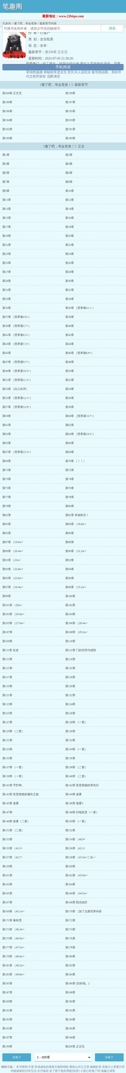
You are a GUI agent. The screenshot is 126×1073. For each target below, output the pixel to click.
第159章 (7, 866)
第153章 (7, 839)
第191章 (70, 129)
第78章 (69, 497)
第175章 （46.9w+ (13, 938)
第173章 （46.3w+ (13, 929)
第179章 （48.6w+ (13, 956)
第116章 (70, 668)
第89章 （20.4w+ (12, 551)
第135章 (7, 758)
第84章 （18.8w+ (75, 524)
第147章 (7, 812)
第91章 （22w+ (11, 560)
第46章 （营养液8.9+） (79, 353)
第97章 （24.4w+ (12, 587)
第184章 (70, 974)
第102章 (70, 605)
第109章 (7, 641)
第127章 (7, 722)
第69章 (6, 461)
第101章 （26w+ (12, 605)
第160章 (70, 866)
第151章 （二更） (13, 830)
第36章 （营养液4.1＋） (80, 308)
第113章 (7, 659)
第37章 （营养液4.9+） (16, 317)
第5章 (5, 172)
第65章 (6, 443)
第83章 (6, 524)
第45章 (6, 353)
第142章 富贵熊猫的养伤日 (82, 785)
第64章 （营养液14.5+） (80, 434)
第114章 (70, 659)
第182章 (70, 965)
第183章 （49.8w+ (13, 974)
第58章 (69, 407)
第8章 (68, 181)
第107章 (7, 632)
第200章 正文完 (56, 52)
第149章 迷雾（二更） (16, 821)
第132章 (70, 740)
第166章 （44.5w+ (76, 893)
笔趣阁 (12, 6)
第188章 (70, 992)
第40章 (69, 326)
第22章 (69, 245)
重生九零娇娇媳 (91, 63)
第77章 (6, 497)
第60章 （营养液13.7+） (80, 416)
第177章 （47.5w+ (13, 947)
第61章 (6, 425)
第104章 (70, 614)
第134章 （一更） (76, 749)
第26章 (69, 263)
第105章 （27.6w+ (13, 623)
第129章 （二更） (13, 731)
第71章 (6, 470)
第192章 (7, 129)
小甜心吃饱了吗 (90, 1071)
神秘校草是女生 (55, 72)
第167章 (7, 902)
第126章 (70, 713)
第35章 (6, 308)
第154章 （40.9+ (75, 839)
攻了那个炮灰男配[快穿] (64, 1071)
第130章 (70, 731)
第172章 (70, 920)
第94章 (69, 569)
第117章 (7, 677)
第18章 (69, 226)
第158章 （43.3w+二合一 (80, 857)
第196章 (7, 111)
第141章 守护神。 (13, 785)
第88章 (69, 542)
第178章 (70, 947)
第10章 (69, 190)
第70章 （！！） (75, 461)
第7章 (5, 181)
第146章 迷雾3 (74, 803)
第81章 (6, 515)
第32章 (69, 290)
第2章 (68, 154)
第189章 (70, 138)
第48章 (69, 362)
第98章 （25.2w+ (75, 587)
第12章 (69, 199)
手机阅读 (63, 67)
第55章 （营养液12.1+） (17, 398)
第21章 (6, 245)
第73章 (6, 479)
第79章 (6, 506)
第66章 (69, 443)
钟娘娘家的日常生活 (23, 1071)
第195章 (70, 111)
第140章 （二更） (76, 776)
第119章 (7, 686)
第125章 (7, 713)
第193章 (70, 120)
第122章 (70, 695)
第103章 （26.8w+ (13, 614)
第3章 (5, 163)
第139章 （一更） (13, 776)
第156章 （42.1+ (75, 848)
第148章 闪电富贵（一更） (82, 812)
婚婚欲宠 (95, 1066)
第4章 (68, 163)
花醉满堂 (53, 76)
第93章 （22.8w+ (12, 569)
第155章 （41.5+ (12, 848)
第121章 (7, 695)
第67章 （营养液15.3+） (17, 452)
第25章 (6, 263)
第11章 (6, 199)
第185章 (7, 983)
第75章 (6, 488)
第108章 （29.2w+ (76, 632)
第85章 (6, 533)
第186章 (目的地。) (77, 983)
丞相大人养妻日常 (113, 1066)
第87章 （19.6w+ (12, 542)
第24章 (69, 254)
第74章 (69, 479)
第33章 (6, 299)
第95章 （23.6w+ (12, 578)
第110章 (70, 641)
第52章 (69, 380)
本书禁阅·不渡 (25, 1066)
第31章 (6, 290)
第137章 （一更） (13, 767)
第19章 (6, 235)
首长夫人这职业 (79, 72)
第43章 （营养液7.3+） (16, 344)
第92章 (69, 560)
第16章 (69, 217)
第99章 (6, 596)
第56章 (69, 398)
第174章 (70, 929)
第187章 (7, 992)
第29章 (6, 281)
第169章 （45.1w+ (13, 911)
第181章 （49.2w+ (13, 965)
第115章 (7, 668)
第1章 (5, 154)
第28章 (69, 272)
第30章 (69, 281)
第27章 (6, 272)
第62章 (69, 425)
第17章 (6, 226)
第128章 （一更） (76, 722)
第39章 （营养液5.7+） (16, 326)
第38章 (69, 317)
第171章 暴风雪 (12, 920)
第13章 (6, 208)
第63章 (6, 434)
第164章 (70, 884)
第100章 (70, 596)
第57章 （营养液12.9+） (17, 407)
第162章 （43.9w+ (76, 875)
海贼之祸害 (108, 1071)
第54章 (69, 389)
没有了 (17, 1057)
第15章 (6, 217)
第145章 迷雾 (10, 803)
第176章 (70, 938)
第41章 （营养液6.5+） (16, 335)
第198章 (7, 102)
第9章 (5, 190)
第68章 (69, 452)
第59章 (6, 416)
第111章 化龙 (10, 650)
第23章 (6, 254)
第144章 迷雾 (73, 794)
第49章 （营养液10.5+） (17, 371)
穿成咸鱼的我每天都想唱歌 (52, 1066)
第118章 (70, 677)
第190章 (7, 138)
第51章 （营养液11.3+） (17, 380)
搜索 (112, 28)
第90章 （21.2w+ (75, 551)
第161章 (7, 875)
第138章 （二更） (76, 767)
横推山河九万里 (79, 1066)
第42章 (69, 335)
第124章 (70, 704)
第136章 (70, 758)
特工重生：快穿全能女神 (61, 63)
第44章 (69, 344)
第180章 (70, 956)
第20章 (69, 235)
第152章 (70, 830)
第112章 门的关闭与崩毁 (80, 650)
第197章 (70, 102)
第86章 (69, 533)
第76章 (69, 488)
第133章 (7, 749)
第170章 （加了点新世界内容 (83, 911)
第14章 (69, 208)
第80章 (69, 506)
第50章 (69, 371)
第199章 (70, 93)
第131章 (7, 740)
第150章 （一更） (76, 821)
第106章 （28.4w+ (76, 623)
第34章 (69, 299)
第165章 (7, 893)
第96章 (69, 578)
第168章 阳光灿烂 (76, 902)
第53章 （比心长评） (15, 389)
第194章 (7, 120)
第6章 (68, 172)
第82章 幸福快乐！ (77, 515)
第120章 (70, 686)
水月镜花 (43, 1071)
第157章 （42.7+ (12, 857)
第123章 (7, 704)
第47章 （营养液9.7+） (16, 362)
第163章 (7, 884)
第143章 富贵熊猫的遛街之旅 (20, 794)
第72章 (69, 470)
